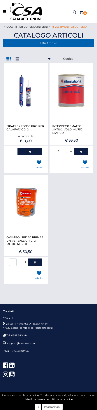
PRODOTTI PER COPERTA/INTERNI (25, 26)
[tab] (10, 59)
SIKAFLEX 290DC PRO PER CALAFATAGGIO (25, 128)
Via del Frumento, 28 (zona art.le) (27, 324)
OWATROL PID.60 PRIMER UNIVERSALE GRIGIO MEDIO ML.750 (24, 241)
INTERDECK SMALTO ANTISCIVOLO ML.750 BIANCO (67, 129)
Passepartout (56, 397)
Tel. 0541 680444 (17, 335)
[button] (74, 12)
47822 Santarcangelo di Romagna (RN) (28, 327)
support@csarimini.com (22, 343)
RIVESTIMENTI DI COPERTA (69, 26)
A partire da (25, 136)
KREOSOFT (57, 400)
